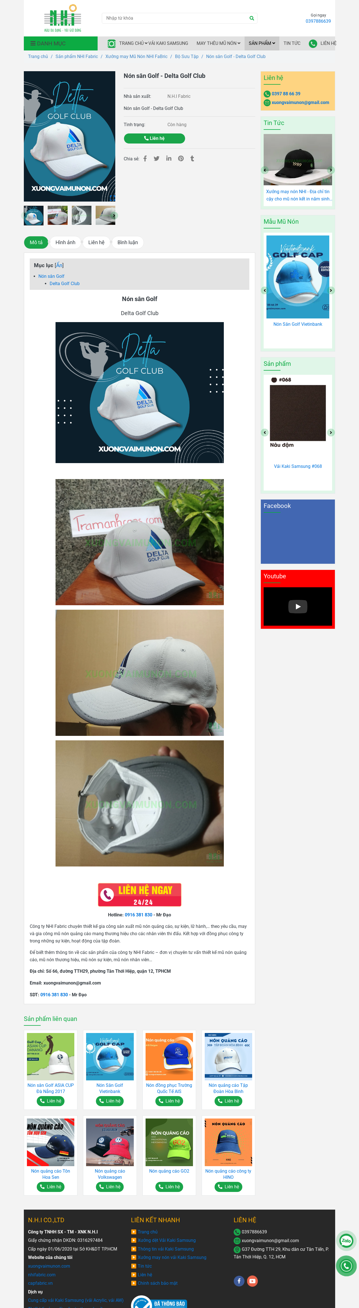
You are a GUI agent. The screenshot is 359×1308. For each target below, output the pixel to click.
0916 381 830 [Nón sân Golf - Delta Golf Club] (138, 915)
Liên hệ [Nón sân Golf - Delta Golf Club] (154, 138)
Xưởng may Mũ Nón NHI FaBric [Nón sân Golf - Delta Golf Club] (136, 56)
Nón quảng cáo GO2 (169, 1171)
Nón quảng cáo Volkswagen (110, 1174)
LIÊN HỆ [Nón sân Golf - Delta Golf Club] (245, 1220)
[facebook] (239, 1281)
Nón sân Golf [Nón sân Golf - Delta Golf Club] (51, 276)
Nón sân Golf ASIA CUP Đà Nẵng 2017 (50, 1088)
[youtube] (252, 1281)
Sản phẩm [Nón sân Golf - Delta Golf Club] (277, 363)
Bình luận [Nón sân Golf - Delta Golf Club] (128, 242)
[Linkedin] (169, 158)
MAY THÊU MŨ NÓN (218, 43)
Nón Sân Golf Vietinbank (109, 1088)
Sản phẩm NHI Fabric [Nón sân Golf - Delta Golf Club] (77, 56)
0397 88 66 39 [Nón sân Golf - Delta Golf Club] (286, 93)
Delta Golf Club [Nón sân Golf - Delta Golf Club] (65, 283)
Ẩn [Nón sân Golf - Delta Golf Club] (59, 265)
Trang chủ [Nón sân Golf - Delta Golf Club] (38, 56)
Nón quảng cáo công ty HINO (228, 1174)
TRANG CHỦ (125, 44)
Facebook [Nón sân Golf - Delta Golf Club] (277, 505)
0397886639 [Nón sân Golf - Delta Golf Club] (318, 21)
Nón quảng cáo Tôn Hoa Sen (50, 1174)
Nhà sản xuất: (138, 96)
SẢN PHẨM (262, 43)
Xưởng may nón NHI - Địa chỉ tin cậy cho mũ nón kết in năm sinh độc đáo (298, 195)
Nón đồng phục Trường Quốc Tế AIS (169, 1088)
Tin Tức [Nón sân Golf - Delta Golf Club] (274, 122)
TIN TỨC (292, 43)
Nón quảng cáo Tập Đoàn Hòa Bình (228, 1088)
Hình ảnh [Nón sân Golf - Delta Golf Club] (65, 242)
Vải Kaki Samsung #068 (298, 466)
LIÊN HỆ (322, 44)
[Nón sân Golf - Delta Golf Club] (62, 18)
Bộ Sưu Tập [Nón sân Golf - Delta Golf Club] (187, 56)
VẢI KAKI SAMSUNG (168, 43)
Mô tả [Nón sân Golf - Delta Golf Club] (36, 242)
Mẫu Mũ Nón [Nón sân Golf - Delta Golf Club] (281, 221)
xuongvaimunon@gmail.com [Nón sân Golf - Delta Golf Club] (300, 102)
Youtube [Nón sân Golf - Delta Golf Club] (275, 576)
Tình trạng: (135, 124)
